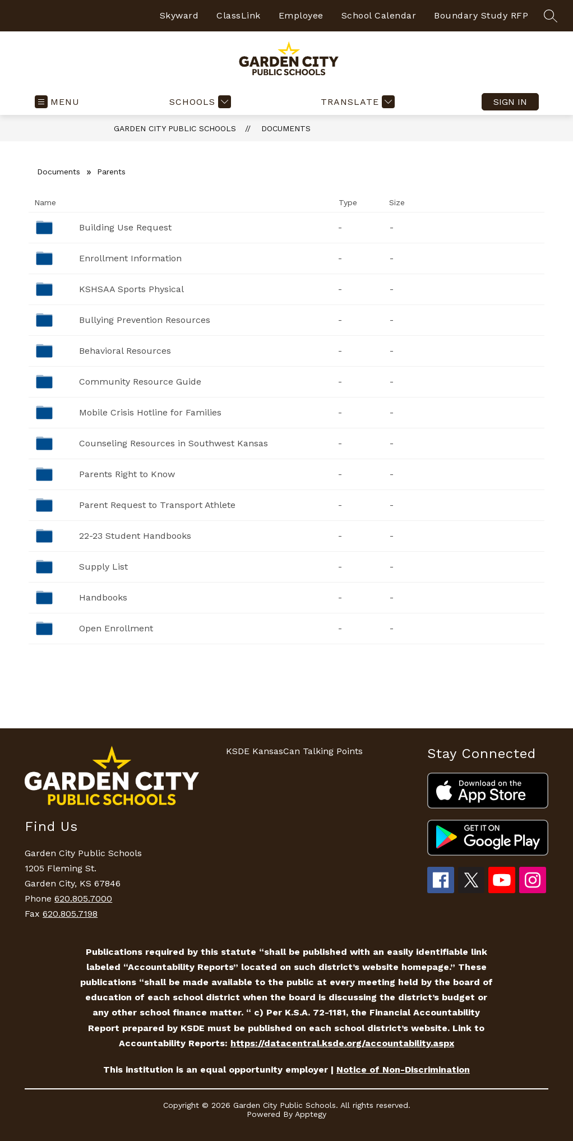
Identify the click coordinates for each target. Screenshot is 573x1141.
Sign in (510, 101)
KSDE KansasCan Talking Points (294, 751)
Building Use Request (125, 227)
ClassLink (238, 15)
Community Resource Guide (140, 381)
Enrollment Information (130, 258)
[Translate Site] (356, 102)
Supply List (103, 566)
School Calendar (379, 15)
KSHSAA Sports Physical (131, 289)
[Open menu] (57, 102)
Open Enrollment (116, 628)
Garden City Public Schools (175, 128)
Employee (301, 15)
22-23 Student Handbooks (135, 535)
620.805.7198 (70, 913)
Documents (286, 128)
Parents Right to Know (127, 474)
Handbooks (103, 597)
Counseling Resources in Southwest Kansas (173, 443)
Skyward (179, 15)
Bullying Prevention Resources (144, 320)
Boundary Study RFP (481, 15)
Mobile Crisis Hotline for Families (150, 412)
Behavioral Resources (125, 350)
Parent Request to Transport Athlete (157, 505)
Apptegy (310, 1114)
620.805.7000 (83, 898)
